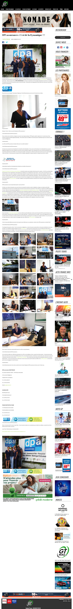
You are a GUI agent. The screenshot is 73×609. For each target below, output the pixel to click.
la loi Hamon (23, 228)
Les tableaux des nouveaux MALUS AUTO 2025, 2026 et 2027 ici (62, 574)
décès (29, 190)
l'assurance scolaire (35, 190)
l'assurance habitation (24, 190)
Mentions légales (67, 601)
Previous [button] (54, 279)
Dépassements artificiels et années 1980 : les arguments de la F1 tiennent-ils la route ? (62, 163)
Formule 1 (59, 131)
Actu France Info (62, 272)
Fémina (61, 9)
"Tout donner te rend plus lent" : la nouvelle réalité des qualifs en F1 (62, 196)
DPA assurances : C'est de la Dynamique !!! (23, 35)
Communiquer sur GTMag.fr (65, 599)
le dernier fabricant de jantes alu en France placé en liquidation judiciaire (63, 390)
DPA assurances (12, 77)
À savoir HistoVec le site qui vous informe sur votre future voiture (62, 542)
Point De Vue (55, 9)
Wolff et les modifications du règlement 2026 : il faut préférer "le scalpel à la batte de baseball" (63, 179)
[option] (36, 20)
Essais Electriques (26, 9)
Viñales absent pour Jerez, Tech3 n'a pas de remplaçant (62, 439)
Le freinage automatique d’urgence (62, 404)
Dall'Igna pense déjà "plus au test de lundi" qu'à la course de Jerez (62, 455)
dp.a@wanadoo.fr (8, 385)
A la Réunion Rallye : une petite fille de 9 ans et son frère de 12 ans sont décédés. (62, 266)
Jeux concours (61, 477)
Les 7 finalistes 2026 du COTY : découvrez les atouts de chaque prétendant (62, 529)
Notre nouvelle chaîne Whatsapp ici (62, 560)
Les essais (34, 9)
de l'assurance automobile (13, 212)
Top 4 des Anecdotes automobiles (62, 375)
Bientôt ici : (57, 496)
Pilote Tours (60, 251)
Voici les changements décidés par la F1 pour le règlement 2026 (63, 146)
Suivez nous (60, 42)
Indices (58, 499)
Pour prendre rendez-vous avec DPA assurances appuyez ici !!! (13, 431)
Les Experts (40, 9)
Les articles (18, 9)
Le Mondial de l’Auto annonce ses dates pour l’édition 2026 (62, 515)
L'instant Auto (48, 9)
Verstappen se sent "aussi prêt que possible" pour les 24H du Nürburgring (62, 212)
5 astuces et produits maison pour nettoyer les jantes (62, 317)
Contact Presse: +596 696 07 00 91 (33, 608)
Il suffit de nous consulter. (21, 357)
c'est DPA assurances (45, 229)
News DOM (66, 9)
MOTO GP (59, 408)
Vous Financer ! (62, 51)
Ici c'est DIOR (57, 94)
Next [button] (71, 279)
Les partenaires (62, 70)
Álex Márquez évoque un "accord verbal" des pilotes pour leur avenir (62, 424)
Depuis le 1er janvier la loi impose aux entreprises (11, 171)
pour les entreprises (43, 79)
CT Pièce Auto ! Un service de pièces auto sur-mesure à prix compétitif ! (62, 358)
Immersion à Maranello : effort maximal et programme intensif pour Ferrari (62, 229)
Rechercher (60, 30)
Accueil (2, 9)
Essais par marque (10, 9)
